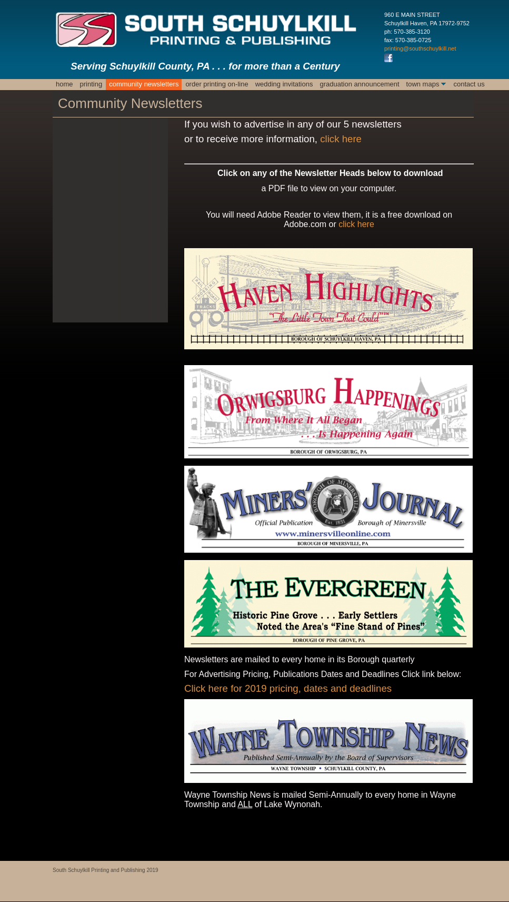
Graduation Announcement (359, 84)
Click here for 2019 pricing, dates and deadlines (288, 688)
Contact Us (468, 84)
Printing (91, 84)
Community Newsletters (143, 84)
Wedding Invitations (284, 84)
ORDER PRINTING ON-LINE (216, 84)
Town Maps (423, 84)
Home (64, 84)
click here (341, 138)
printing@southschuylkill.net (420, 48)
